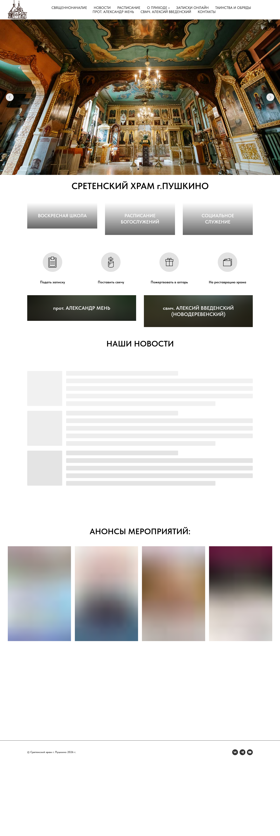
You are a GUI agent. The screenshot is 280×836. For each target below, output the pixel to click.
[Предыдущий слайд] (10, 97)
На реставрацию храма (227, 318)
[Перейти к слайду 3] (142, 169)
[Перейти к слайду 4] (145, 169)
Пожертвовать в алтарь (169, 318)
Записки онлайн (192, 8)
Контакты (207, 12)
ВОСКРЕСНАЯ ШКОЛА (62, 258)
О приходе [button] (157, 8)
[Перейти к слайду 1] (135, 169)
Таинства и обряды (233, 8)
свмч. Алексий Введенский (166, 12)
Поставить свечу (111, 318)
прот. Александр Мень (113, 12)
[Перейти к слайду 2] (138, 169)
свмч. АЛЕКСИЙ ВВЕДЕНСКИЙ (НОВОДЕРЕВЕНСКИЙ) (198, 383)
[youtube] (250, 824)
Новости (102, 8)
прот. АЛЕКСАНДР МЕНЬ (81, 386)
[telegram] (242, 824)
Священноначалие (69, 8)
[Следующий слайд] (270, 97)
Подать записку (52, 318)
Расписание (128, 8)
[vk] (235, 824)
